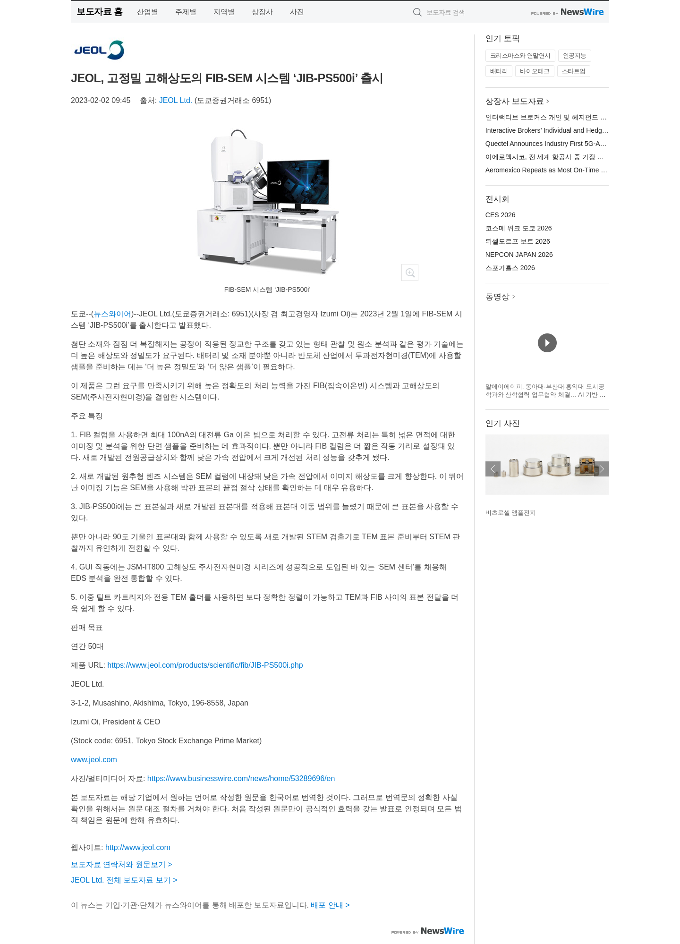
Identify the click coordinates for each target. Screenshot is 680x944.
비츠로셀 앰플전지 (510, 512)
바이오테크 (535, 71)
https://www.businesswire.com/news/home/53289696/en (241, 778)
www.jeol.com (94, 760)
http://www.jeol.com (137, 847)
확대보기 (409, 272)
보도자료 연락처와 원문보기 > (121, 864)
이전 (493, 468)
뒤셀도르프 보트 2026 (517, 241)
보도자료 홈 (99, 12)
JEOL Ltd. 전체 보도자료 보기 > (124, 880)
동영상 (497, 296)
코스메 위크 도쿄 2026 (518, 228)
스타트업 (574, 71)
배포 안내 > (330, 905)
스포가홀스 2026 (510, 268)
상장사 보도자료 (514, 101)
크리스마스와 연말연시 (520, 55)
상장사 (262, 12)
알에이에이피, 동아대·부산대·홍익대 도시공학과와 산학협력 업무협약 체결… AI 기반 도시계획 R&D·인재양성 (545, 395)
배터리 (499, 71)
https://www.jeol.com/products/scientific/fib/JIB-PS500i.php (205, 665)
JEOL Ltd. (176, 100)
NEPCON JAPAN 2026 (519, 254)
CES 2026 (500, 215)
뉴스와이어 (112, 314)
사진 (297, 12)
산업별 (147, 12)
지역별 (224, 12)
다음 (601, 468)
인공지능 (574, 55)
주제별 (185, 12)
